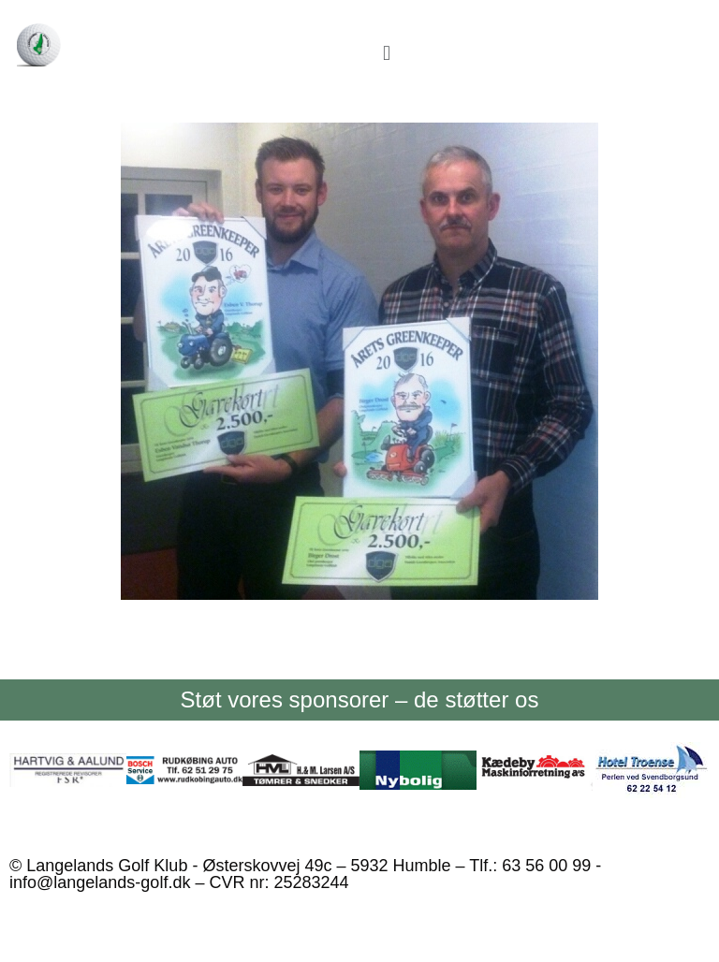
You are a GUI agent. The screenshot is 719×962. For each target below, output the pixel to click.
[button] (386, 53)
